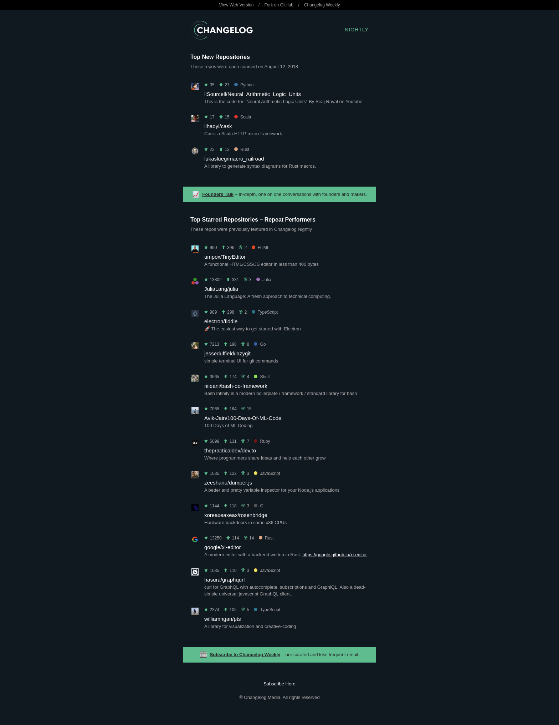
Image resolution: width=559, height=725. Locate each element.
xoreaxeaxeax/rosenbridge (235, 515)
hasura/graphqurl (224, 580)
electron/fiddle (220, 321)
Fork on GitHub (279, 4)
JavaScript (267, 473)
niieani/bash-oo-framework (235, 386)
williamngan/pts (222, 619)
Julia (263, 279)
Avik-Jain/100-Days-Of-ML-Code (242, 418)
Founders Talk (218, 194)
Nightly (357, 29)
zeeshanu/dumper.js (228, 483)
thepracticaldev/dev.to (230, 450)
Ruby (262, 441)
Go (260, 344)
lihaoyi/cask (218, 126)
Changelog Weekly (322, 4)
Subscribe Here (279, 683)
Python (243, 84)
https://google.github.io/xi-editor (334, 554)
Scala (242, 117)
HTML (261, 247)
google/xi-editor (222, 547)
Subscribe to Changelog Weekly (245, 654)
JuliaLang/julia (221, 289)
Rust (241, 149)
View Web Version (236, 4)
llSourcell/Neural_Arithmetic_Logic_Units (252, 94)
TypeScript (265, 312)
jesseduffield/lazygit (227, 353)
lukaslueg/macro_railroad (234, 159)
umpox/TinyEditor (225, 257)
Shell (262, 376)
